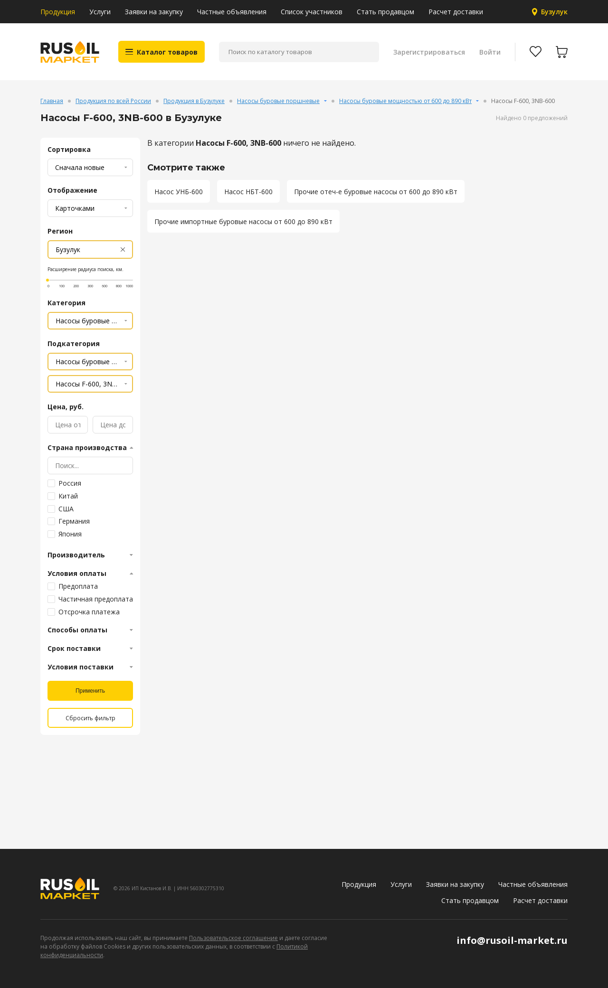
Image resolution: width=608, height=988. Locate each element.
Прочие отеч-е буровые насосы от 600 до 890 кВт (375, 191)
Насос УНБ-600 (178, 191)
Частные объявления (231, 11)
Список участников (311, 11)
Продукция (57, 11)
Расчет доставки (455, 11)
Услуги (100, 11)
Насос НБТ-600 (248, 191)
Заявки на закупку (154, 11)
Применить (90, 690)
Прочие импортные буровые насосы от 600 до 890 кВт (243, 221)
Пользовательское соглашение (233, 938)
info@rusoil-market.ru (512, 940)
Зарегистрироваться (429, 51)
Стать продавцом (385, 11)
